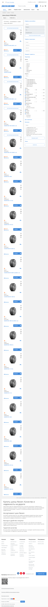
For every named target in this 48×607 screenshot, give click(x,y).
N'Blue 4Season (29, 86)
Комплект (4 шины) (30, 107)
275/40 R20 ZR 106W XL (9, 248)
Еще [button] (38, 9)
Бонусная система (5, 595)
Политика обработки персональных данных (10, 592)
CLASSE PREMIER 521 (30, 80)
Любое (27, 113)
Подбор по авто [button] (17, 9)
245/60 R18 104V (8, 176)
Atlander (28, 71)
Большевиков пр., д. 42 (31, 130)
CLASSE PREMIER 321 (30, 79)
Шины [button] (4, 9)
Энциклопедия (32, 557)
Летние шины (41, 541)
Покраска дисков (14, 552)
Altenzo (28, 65)
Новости (30, 543)
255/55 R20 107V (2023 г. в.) (10, 152)
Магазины (22, 550)
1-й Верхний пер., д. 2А (31, 127)
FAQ (29, 559)
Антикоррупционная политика (8, 588)
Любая (27, 104)
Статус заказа (32, 555)
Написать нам (41, 573)
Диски (3, 543)
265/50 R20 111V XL (8, 200)
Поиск (22, 601)
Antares (28, 66)
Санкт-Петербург (10, 2)
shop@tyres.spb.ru (30, 573)
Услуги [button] (33, 9)
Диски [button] (10, 9)
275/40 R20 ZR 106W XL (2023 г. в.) (12, 272)
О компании (22, 541)
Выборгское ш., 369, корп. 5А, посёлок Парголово (34, 135)
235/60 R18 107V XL (8, 465)
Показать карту (35, 138)
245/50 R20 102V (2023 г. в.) (10, 125)
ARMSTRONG (29, 70)
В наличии (28, 115)
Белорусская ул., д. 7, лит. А (31, 128)
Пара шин (28, 106)
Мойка (12, 547)
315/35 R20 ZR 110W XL (9, 296)
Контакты (22, 543)
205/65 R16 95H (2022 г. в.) (10, 45)
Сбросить (35, 144)
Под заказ (28, 116)
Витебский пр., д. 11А (30, 132)
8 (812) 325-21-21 (42, 2)
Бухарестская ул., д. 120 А (31, 131)
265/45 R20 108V (8, 441)
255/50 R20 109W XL (8, 344)
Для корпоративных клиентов (8, 605)
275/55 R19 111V (8, 392)
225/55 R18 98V (7, 72)
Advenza (28, 63)
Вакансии (22, 548)
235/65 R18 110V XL (8, 224)
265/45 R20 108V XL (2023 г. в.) (11, 320)
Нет (44, 89)
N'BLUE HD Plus (29, 84)
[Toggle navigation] (3, 2)
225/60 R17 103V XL (8, 489)
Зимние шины (41, 543)
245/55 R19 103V (8, 417)
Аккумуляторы (5, 545)
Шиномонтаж (27, 9)
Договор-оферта (23, 552)
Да (36, 89)
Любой (27, 89)
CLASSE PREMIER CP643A (31, 83)
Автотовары (4, 547)
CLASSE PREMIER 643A (31, 82)
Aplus (27, 67)
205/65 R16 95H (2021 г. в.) (10, 99)
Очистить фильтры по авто (35, 35)
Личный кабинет (32, 541)
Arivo (27, 69)
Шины (3, 541)
